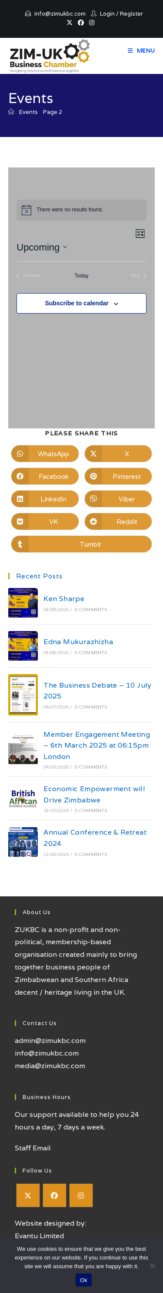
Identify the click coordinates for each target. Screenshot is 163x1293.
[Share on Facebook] (45, 476)
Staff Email (33, 1148)
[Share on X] (118, 453)
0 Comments (91, 609)
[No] (152, 1265)
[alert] (81, 210)
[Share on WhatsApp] (45, 453)
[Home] (11, 112)
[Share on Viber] (118, 499)
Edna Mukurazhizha (78, 641)
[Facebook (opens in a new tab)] (80, 23)
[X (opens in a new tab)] (71, 23)
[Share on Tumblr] (82, 544)
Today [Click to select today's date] (81, 276)
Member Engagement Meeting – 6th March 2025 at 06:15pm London (96, 745)
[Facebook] (55, 1195)
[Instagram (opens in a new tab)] (91, 23)
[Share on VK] (45, 521)
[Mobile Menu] (141, 50)
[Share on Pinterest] (118, 476)
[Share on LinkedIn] (45, 499)
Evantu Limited (39, 1235)
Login (107, 13)
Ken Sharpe (63, 598)
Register (131, 13)
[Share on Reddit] (118, 521)
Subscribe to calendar (76, 303)
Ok (83, 1280)
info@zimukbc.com (60, 13)
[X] (28, 1195)
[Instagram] (81, 1195)
